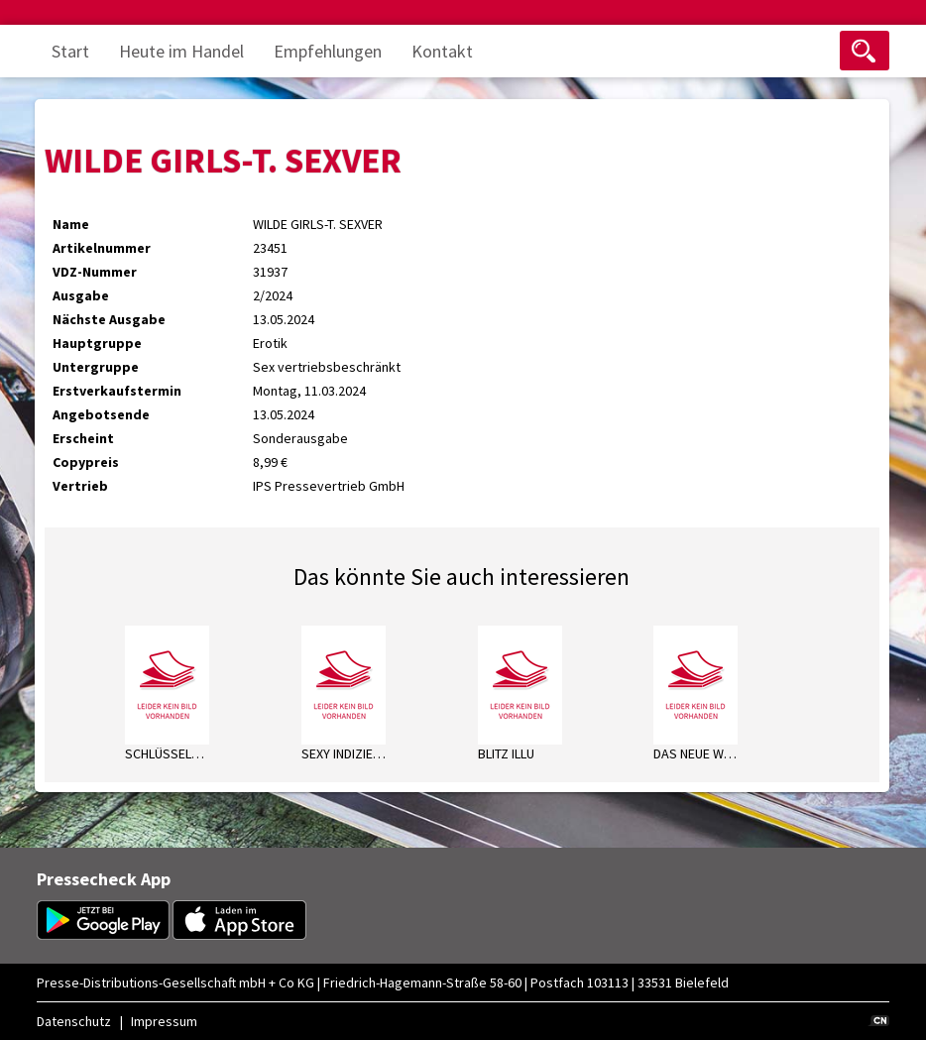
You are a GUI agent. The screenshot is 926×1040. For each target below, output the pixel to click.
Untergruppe (96, 367)
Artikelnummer (102, 248)
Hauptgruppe (97, 343)
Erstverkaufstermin (117, 391)
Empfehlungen (328, 51)
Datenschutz (74, 1021)
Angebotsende (101, 414)
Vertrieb (80, 486)
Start (70, 51)
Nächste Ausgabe (109, 319)
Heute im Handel (181, 51)
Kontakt (442, 51)
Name (71, 224)
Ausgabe (81, 295)
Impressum (164, 1021)
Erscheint (83, 438)
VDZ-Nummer (95, 272)
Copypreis (86, 462)
